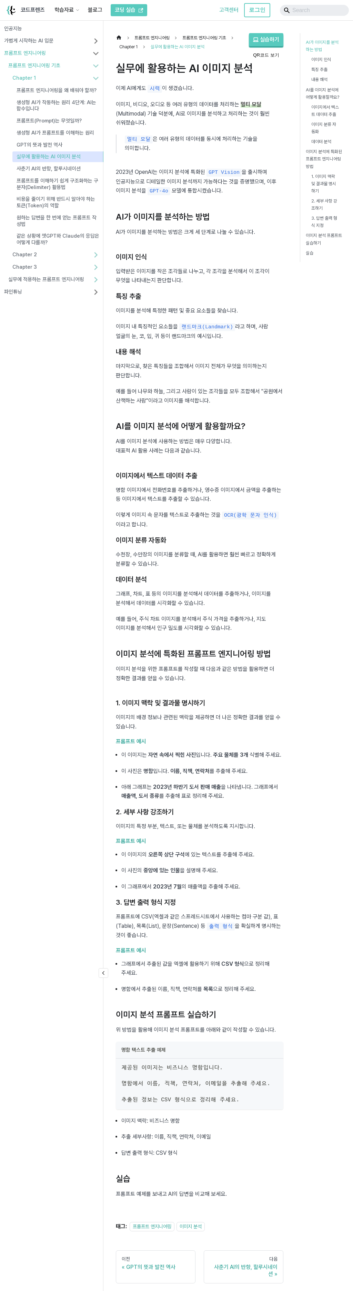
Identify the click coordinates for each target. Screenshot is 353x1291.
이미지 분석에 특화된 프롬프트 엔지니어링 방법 (324, 159)
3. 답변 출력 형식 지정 (324, 222)
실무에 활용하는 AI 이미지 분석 (49, 156)
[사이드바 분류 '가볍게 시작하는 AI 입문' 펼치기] (95, 41)
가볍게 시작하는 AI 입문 (28, 41)
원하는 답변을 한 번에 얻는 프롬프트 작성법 (57, 221)
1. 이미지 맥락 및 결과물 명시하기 (323, 183)
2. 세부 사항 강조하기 (324, 204)
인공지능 (13, 29)
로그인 (257, 10)
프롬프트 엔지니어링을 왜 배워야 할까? (57, 90)
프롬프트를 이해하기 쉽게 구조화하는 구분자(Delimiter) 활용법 (57, 184)
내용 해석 (319, 79)
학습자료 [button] (64, 10)
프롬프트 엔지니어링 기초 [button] (34, 65)
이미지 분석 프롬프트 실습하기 (324, 239)
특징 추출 (319, 69)
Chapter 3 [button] (24, 267)
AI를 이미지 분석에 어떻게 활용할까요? (322, 93)
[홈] (120, 37)
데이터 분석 (321, 141)
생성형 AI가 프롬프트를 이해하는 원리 (55, 133)
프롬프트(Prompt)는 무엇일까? (49, 121)
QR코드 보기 (266, 55)
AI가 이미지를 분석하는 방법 (322, 46)
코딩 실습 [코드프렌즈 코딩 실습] (129, 10)
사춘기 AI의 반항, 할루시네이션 (49, 169)
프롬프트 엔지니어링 (25, 53)
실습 (309, 253)
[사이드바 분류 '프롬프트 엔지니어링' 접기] (95, 53)
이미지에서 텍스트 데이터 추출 (325, 111)
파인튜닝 (13, 292)
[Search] (314, 10)
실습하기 (266, 39)
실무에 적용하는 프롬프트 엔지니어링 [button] (46, 279)
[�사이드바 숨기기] (103, 973)
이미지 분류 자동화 (323, 128)
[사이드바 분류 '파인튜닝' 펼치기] (95, 292)
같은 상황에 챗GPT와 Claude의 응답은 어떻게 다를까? (58, 239)
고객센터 (229, 10)
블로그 (95, 10)
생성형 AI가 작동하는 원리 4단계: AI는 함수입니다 (56, 105)
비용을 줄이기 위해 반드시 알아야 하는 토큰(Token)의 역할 (56, 202)
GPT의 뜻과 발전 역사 (39, 145)
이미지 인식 (321, 59)
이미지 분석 (191, 1223)
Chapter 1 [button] (24, 78)
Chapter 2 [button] (24, 254)
